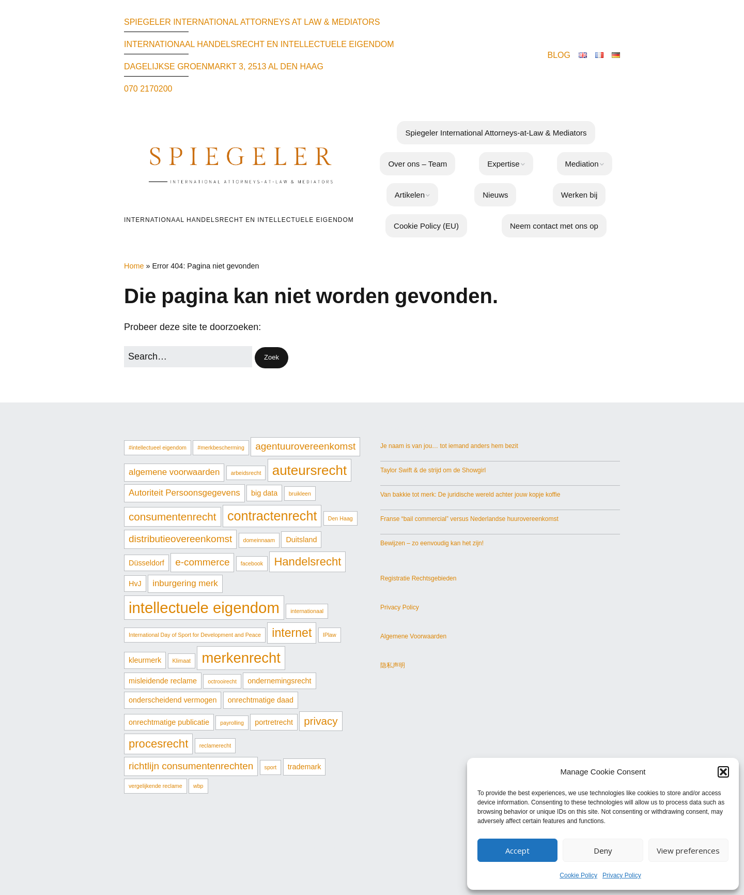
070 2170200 (148, 88)
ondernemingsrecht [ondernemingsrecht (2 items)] (279, 681)
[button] (723, 772)
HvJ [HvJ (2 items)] (135, 583)
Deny (603, 850)
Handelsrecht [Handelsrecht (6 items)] (307, 561)
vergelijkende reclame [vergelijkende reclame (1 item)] (155, 786)
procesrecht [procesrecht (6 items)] (158, 743)
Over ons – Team (417, 163)
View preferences (688, 850)
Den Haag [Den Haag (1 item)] (340, 518)
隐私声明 (392, 665)
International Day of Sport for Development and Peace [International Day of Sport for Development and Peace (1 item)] (195, 635)
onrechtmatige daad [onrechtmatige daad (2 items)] (260, 700)
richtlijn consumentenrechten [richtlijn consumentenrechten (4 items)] (191, 765)
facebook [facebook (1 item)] (252, 563)
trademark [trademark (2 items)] (304, 767)
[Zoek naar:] (188, 356)
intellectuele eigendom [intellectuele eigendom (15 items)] (204, 607)
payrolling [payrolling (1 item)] (232, 723)
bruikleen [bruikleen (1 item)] (300, 493)
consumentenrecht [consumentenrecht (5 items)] (172, 517)
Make (351, 847)
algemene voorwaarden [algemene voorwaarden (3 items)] (174, 472)
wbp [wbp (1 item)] (198, 786)
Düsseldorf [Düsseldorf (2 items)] (146, 563)
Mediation (582, 163)
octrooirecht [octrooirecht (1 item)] (222, 681)
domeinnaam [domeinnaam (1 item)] (259, 540)
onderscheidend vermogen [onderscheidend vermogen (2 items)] (172, 700)
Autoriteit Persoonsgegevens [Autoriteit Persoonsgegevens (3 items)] (184, 493)
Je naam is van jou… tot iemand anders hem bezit (449, 446)
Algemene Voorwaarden (413, 636)
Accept (517, 850)
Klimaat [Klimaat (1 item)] (182, 661)
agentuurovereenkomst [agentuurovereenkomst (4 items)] (305, 446)
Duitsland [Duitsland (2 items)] (301, 539)
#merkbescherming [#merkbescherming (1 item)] (220, 447)
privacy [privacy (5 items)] (320, 721)
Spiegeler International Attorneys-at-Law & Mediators (495, 132)
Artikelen (410, 194)
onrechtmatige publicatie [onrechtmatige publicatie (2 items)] (169, 722)
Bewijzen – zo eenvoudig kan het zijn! (432, 543)
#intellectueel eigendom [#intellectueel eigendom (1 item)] (158, 447)
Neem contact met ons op (554, 225)
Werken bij (579, 194)
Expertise (503, 163)
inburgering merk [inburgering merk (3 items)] (185, 583)
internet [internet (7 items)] (292, 632)
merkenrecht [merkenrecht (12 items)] (241, 658)
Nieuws (495, 194)
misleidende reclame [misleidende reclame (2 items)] (163, 681)
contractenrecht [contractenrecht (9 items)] (272, 516)
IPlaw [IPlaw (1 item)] (329, 635)
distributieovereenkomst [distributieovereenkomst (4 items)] (180, 538)
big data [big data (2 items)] (264, 493)
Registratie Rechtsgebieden (418, 578)
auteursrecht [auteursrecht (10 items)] (309, 470)
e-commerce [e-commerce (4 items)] (202, 562)
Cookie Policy (578, 875)
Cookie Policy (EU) (426, 225)
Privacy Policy (621, 875)
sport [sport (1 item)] (271, 767)
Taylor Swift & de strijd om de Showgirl (433, 470)
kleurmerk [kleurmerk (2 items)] (145, 660)
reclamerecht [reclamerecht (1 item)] (215, 745)
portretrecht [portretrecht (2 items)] (274, 722)
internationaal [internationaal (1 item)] (306, 611)
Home (134, 266)
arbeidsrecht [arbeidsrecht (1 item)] (246, 473)
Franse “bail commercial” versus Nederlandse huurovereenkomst (469, 519)
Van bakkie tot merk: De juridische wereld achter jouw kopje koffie (470, 494)
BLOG (559, 55)
